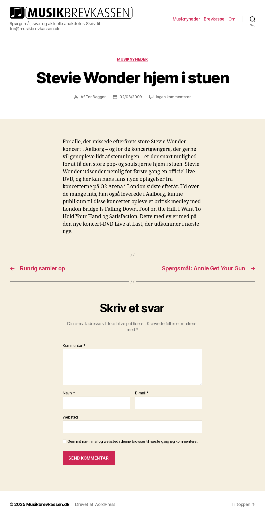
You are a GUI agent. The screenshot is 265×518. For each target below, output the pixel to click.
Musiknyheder (186, 18)
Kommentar (74, 345)
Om (231, 18)
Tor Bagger (96, 96)
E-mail (142, 393)
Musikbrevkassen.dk (47, 504)
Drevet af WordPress (95, 504)
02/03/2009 (130, 96)
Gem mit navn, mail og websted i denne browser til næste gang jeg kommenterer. (132, 441)
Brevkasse (214, 18)
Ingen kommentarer (173, 96)
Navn (69, 393)
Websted (70, 417)
